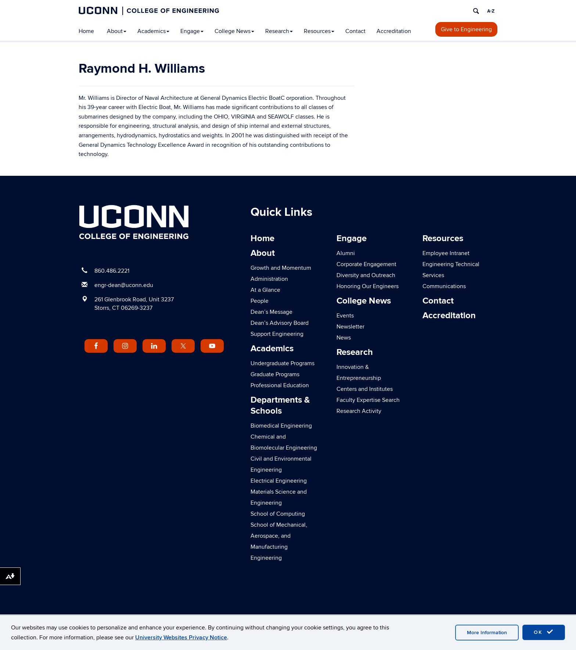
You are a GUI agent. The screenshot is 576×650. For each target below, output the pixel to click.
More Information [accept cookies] (487, 632)
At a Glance (265, 290)
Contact (355, 31)
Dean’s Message (271, 312)
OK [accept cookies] (544, 632)
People (260, 301)
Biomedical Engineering (281, 425)
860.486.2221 (111, 271)
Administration (269, 279)
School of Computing (278, 514)
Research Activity (358, 411)
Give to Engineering (466, 29)
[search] (476, 11)
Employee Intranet (445, 253)
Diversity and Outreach (365, 275)
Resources (319, 31)
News (343, 337)
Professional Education (280, 385)
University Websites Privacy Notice (181, 637)
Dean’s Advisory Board (280, 323)
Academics (153, 31)
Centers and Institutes (364, 389)
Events (345, 315)
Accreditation (394, 31)
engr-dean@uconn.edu (123, 285)
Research (279, 31)
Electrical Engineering (279, 480)
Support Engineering (277, 334)
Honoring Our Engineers (367, 286)
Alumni (345, 253)
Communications (444, 286)
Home (86, 31)
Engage (192, 31)
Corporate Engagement (366, 264)
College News (234, 31)
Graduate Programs (275, 374)
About (116, 31)
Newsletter (350, 326)
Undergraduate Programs (282, 363)
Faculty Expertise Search (368, 400)
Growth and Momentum (281, 268)
